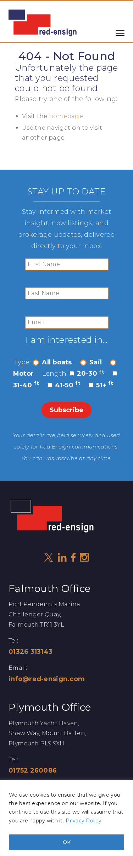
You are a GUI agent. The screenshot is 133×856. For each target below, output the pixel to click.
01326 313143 (30, 652)
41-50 (64, 385)
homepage (66, 116)
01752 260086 (33, 770)
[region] (66, 818)
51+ (101, 385)
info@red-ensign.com (47, 679)
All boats (52, 362)
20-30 (87, 373)
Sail (91, 362)
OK (67, 842)
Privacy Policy (83, 820)
